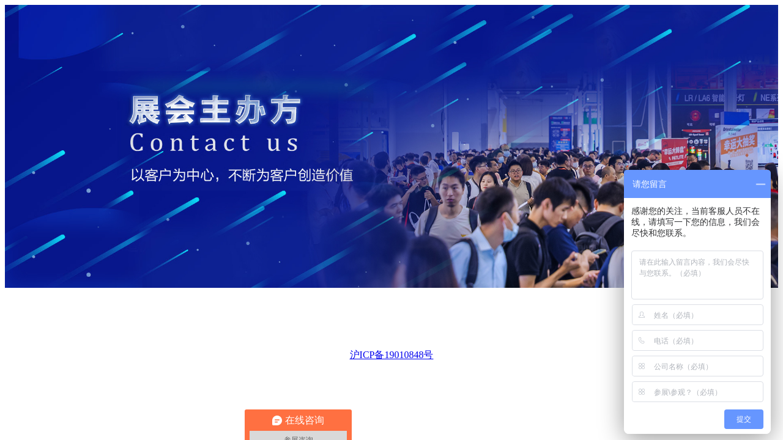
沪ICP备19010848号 (392, 355)
